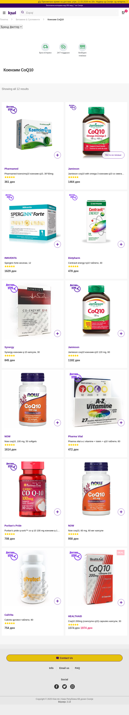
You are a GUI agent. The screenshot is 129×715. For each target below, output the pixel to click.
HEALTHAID (75, 616)
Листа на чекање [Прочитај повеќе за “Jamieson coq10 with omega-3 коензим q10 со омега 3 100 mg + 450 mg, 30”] (113, 155)
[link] (13, 13)
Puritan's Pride (12, 525)
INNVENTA (10, 258)
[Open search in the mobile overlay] (70, 12)
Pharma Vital (75, 436)
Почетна (4, 19)
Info (51, 668)
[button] (4, 12)
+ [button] (57, 155)
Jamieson (73, 168)
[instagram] (73, 686)
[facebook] (57, 686)
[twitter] (65, 686)
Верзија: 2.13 (64, 702)
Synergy (9, 347)
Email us (64, 668)
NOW (7, 436)
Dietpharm (74, 258)
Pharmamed (11, 168)
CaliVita (8, 614)
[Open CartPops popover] (124, 11)
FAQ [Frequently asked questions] (77, 668)
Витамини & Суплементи (28, 19)
